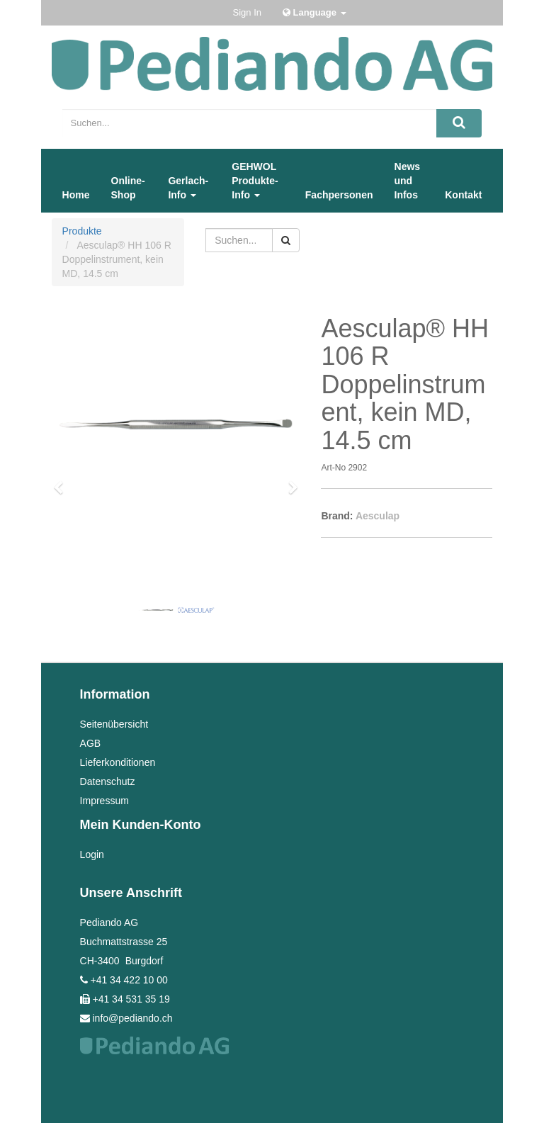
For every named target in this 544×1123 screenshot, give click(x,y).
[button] (63, 481)
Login (92, 854)
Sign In (247, 12)
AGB (90, 743)
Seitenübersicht (114, 724)
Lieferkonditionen (118, 762)
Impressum (104, 800)
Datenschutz (107, 781)
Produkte (82, 231)
